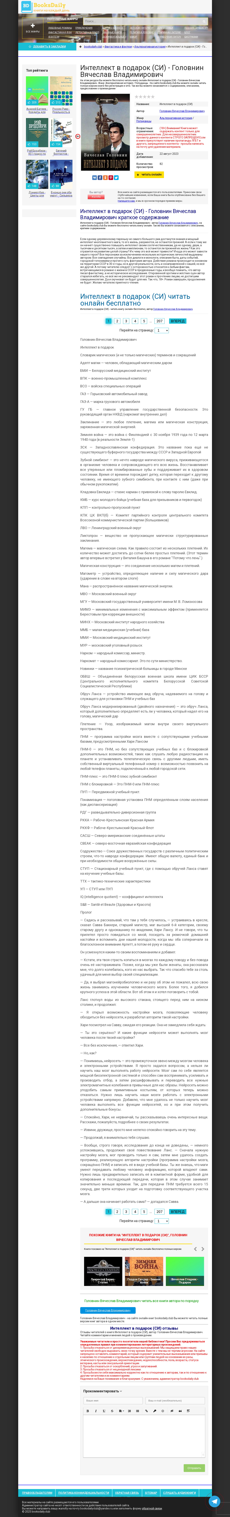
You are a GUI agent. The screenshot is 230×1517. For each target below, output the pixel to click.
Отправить (194, 1468)
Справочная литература (172, 37)
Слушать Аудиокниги (179, 1492)
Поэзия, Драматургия (198, 28)
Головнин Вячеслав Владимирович (182, 111)
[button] (87, 1411)
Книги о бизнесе (113, 28)
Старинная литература (171, 32)
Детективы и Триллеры (89, 32)
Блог (187, 32)
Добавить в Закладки (47, 46)
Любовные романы (60, 28)
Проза (79, 37)
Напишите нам (126, 200)
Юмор (133, 37)
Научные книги (112, 32)
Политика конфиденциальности (83, 1492)
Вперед (177, 321)
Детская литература (142, 28)
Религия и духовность (144, 32)
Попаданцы (143, 121)
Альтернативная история (176, 118)
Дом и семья (165, 28)
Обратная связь (127, 1492)
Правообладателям (37, 1492)
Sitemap (151, 1492)
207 (159, 321)
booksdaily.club (47, 7)
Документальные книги (118, 37)
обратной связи (152, 1508)
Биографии (191, 37)
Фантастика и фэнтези (63, 32)
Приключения (83, 28)
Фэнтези (53, 37)
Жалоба (96, 197)
